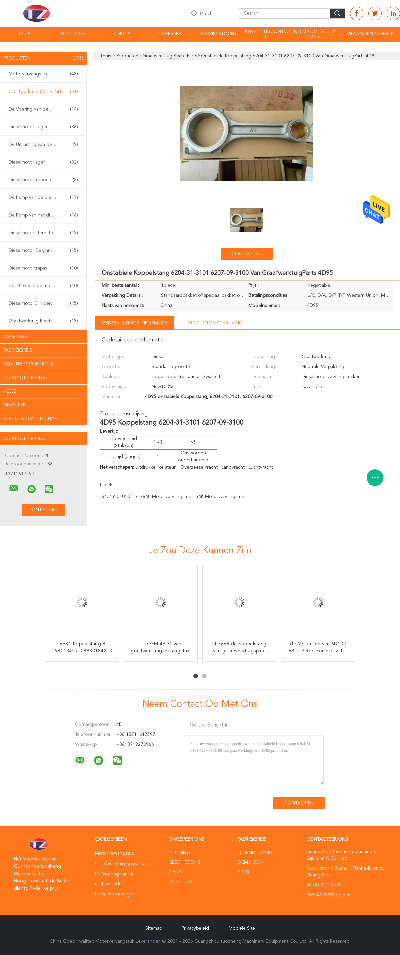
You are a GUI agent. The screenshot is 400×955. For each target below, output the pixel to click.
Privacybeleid (195, 928)
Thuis (24, 34)
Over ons (170, 34)
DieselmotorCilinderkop (43, 303)
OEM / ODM (250, 862)
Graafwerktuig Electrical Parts (43, 321)
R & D (243, 872)
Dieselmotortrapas (43, 268)
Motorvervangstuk (43, 74)
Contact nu (247, 253)
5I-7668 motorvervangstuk (163, 496)
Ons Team (180, 881)
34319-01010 (116, 496)
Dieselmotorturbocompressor (43, 180)
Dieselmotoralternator (43, 233)
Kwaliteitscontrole (267, 34)
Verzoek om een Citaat (31, 418)
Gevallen (14, 405)
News (9, 391)
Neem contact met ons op (316, 34)
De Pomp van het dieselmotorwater (45, 215)
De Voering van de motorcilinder (43, 109)
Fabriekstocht (219, 34)
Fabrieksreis (17, 350)
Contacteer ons (24, 377)
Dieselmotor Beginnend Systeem (43, 250)
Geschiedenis (184, 862)
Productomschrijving (215, 323)
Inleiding (179, 852)
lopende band (254, 852)
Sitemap (153, 928)
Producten (73, 34)
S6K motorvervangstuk (220, 496)
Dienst (176, 872)
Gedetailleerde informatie (134, 323)
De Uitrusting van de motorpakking (45, 144)
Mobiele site (242, 928)
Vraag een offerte (370, 34)
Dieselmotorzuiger (43, 127)
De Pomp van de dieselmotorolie (43, 197)
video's (121, 34)
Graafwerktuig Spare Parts (43, 91)
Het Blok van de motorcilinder (43, 285)
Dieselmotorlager (43, 162)
